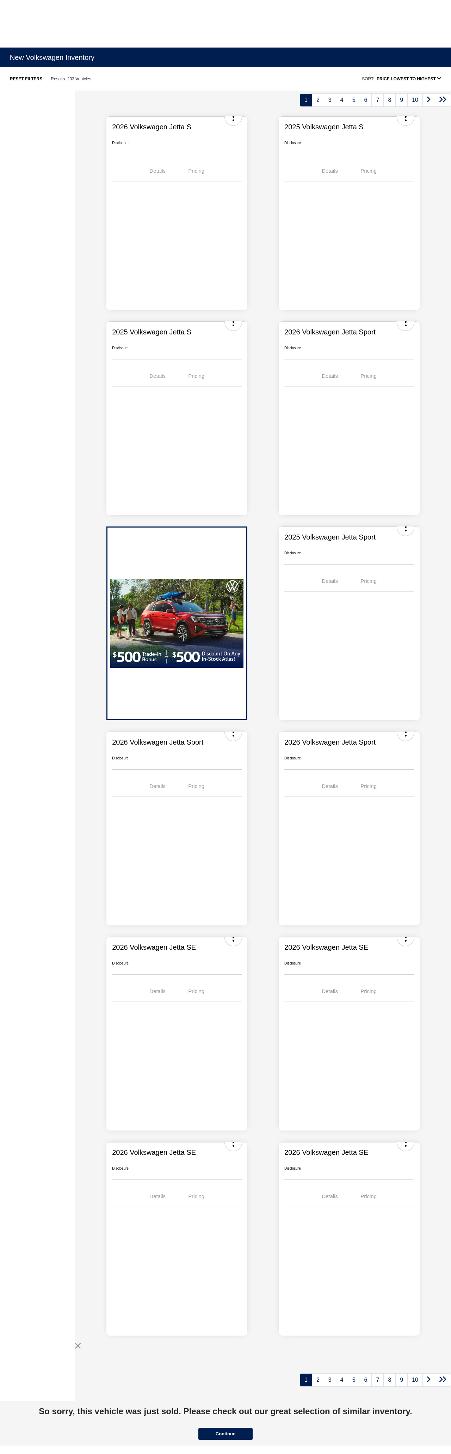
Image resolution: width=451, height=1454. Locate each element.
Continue (225, 1433)
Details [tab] (157, 171)
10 (415, 100)
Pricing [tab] (196, 171)
